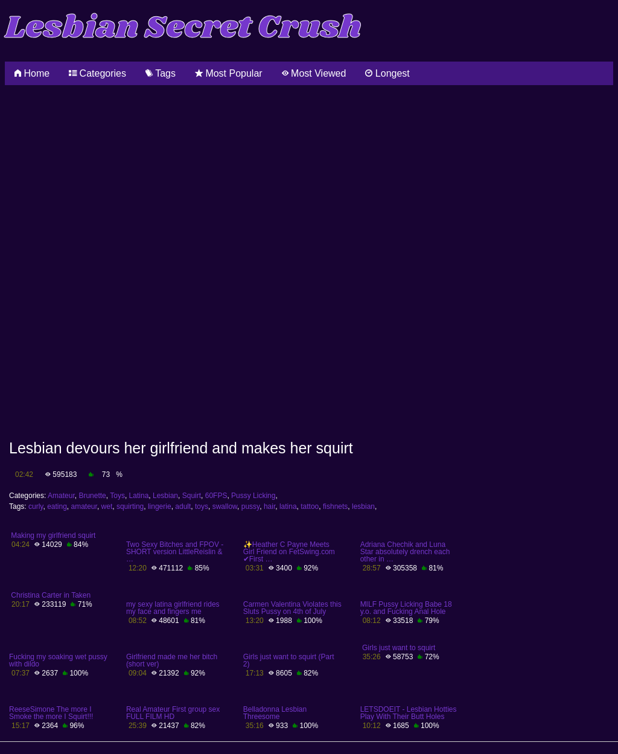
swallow (224, 506)
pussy (250, 506)
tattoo (310, 506)
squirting (130, 506)
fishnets (335, 506)
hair (269, 506)
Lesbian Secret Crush (183, 28)
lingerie (159, 506)
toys (201, 506)
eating (57, 506)
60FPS (216, 495)
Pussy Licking (253, 495)
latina (288, 506)
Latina (139, 495)
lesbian (363, 506)
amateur (84, 506)
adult (183, 506)
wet (107, 506)
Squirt (191, 495)
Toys (117, 495)
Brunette (92, 495)
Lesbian (165, 495)
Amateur (61, 495)
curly (35, 506)
